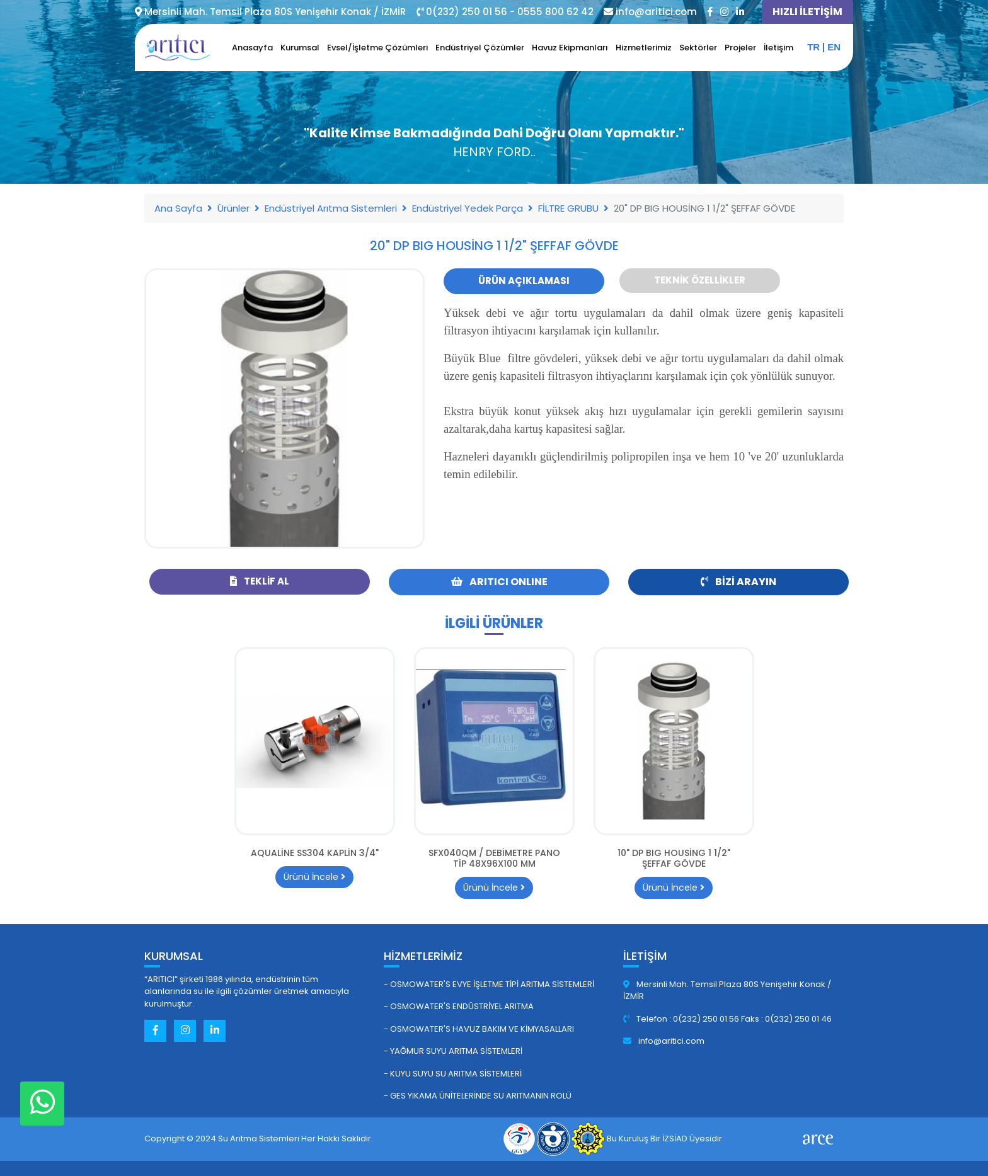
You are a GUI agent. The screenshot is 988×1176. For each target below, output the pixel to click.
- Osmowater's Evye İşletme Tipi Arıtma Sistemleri (489, 984)
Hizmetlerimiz (644, 48)
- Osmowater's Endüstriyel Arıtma (459, 1006)
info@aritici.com (663, 1041)
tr (813, 47)
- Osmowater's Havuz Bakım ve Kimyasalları (479, 1029)
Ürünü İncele (314, 877)
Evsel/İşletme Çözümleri (377, 48)
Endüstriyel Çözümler (479, 48)
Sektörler (698, 48)
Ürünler (233, 208)
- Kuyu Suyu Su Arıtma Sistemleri (453, 1074)
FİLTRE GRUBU (568, 208)
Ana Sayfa (178, 208)
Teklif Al (259, 581)
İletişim (778, 48)
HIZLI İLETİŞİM (807, 11)
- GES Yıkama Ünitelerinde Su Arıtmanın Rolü (478, 1096)
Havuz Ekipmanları (570, 48)
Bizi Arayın (738, 581)
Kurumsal (299, 48)
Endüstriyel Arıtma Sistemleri (331, 208)
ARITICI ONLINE (499, 581)
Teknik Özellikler (699, 280)
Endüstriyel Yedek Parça (467, 208)
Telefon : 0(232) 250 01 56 (682, 1019)
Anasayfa (252, 48)
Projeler (740, 48)
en (834, 47)
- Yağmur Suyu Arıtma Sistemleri (453, 1051)
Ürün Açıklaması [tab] (524, 280)
